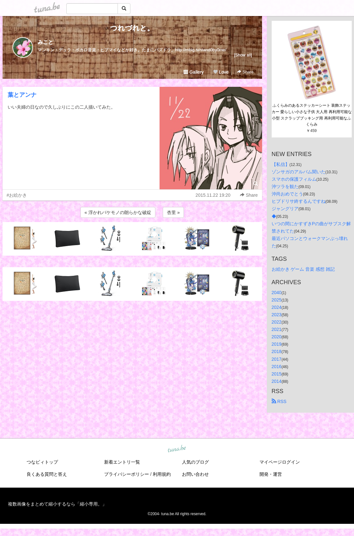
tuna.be (177, 449)
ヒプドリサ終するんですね (298, 201)
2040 (277, 292)
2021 (277, 329)
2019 (277, 344)
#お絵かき (17, 195)
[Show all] (243, 55)
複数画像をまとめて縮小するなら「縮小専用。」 (57, 504)
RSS (279, 401)
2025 (277, 299)
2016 (277, 366)
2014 (277, 381)
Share (245, 72)
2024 (277, 307)
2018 (277, 351)
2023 (277, 314)
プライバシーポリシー (126, 474)
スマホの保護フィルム (294, 179)
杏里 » (173, 212)
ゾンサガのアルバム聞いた (298, 171)
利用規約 (162, 474)
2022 (277, 322)
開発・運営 (270, 474)
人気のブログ (195, 462)
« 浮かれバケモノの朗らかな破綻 (118, 212)
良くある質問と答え (47, 474)
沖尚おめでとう (287, 193)
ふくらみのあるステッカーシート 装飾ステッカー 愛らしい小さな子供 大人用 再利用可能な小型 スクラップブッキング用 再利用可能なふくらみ (312, 115)
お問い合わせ (195, 474)
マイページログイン (279, 462)
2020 (277, 336)
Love (220, 72)
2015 (277, 373)
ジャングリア (285, 208)
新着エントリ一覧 (122, 462)
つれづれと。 (132, 28)
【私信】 (281, 164)
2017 (277, 359)
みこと (45, 42)
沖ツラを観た (285, 186)
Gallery (193, 72)
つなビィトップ (42, 462)
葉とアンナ (22, 95)
